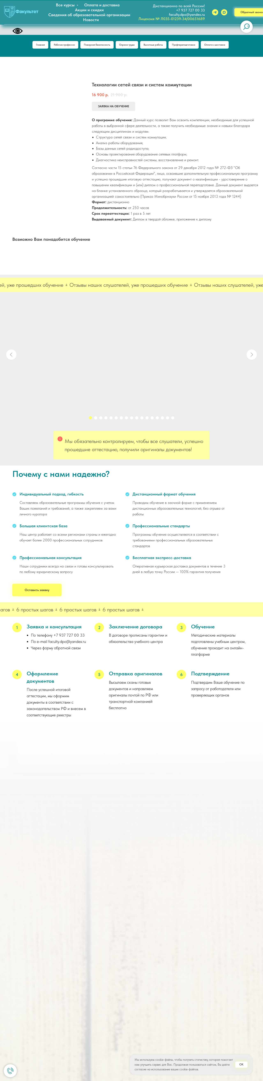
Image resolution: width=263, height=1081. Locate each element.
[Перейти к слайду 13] (152, 419)
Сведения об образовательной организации (89, 14)
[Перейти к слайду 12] (147, 419)
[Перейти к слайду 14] (157, 419)
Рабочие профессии (54, 45)
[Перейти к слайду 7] (121, 419)
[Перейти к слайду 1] (90, 419)
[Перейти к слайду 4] (105, 419)
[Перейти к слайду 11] (141, 419)
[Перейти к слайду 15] (162, 419)
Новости (91, 19)
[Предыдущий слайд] (11, 356)
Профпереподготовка (190, 45)
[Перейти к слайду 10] (136, 419)
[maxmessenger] (224, 12)
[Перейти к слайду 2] (95, 419)
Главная (27, 45)
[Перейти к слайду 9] (131, 419)
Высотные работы (156, 45)
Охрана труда (126, 45)
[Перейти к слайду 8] (126, 419)
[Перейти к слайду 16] (167, 419)
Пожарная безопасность (92, 45)
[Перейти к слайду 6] (116, 419)
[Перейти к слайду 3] (100, 419)
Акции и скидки (89, 9)
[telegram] (215, 12)
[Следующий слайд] (252, 356)
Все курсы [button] (66, 4)
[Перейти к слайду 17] (172, 419)
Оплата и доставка (102, 4)
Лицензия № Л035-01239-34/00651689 (171, 19)
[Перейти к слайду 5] (111, 419)
